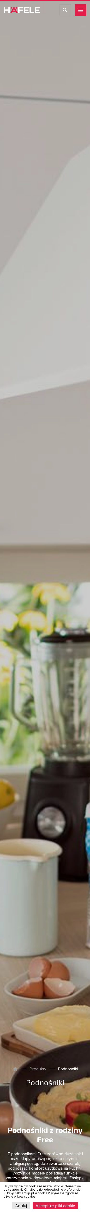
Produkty (38, 1069)
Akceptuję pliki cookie (55, 1205)
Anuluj (21, 1205)
